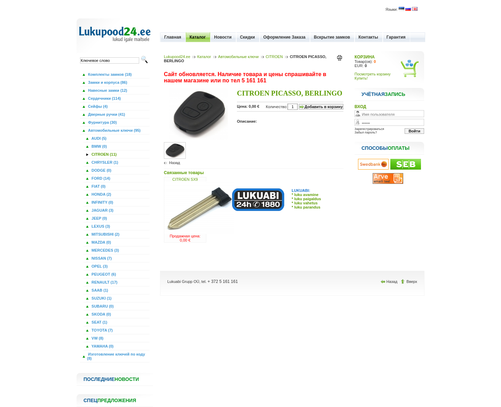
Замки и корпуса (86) (107, 82)
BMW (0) (98, 146)
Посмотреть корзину (373, 74)
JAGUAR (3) (101, 210)
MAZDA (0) (100, 242)
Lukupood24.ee (177, 57)
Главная (172, 37)
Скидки (247, 37)
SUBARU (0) (102, 306)
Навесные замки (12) (107, 90)
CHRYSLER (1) (104, 162)
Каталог (198, 37)
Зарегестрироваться (369, 129)
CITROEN (274, 57)
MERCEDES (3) (104, 250)
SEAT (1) (98, 322)
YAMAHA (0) (101, 346)
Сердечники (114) (104, 98)
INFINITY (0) (101, 202)
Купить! (361, 78)
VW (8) (96, 338)
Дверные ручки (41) (106, 114)
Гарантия (396, 37)
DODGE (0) (100, 170)
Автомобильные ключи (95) (114, 130)
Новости (222, 37)
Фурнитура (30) (102, 122)
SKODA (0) (100, 314)
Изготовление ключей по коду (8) (116, 356)
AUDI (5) (98, 138)
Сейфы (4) (97, 106)
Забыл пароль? (366, 132)
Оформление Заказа (284, 37)
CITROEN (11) (103, 154)
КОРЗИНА (365, 57)
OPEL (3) (99, 266)
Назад (174, 163)
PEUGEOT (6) (103, 274)
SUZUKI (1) (101, 298)
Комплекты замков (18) (109, 74)
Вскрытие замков (332, 37)
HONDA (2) (100, 194)
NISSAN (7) (101, 258)
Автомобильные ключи (238, 57)
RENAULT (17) (103, 282)
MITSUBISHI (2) (104, 234)
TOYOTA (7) (101, 330)
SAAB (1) (99, 290)
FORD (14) (100, 178)
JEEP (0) (98, 218)
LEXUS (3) (100, 226)
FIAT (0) (97, 186)
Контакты (368, 37)
